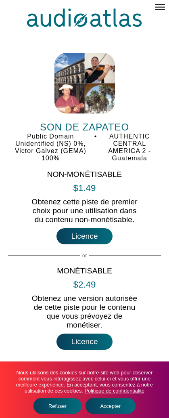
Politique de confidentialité (114, 391)
